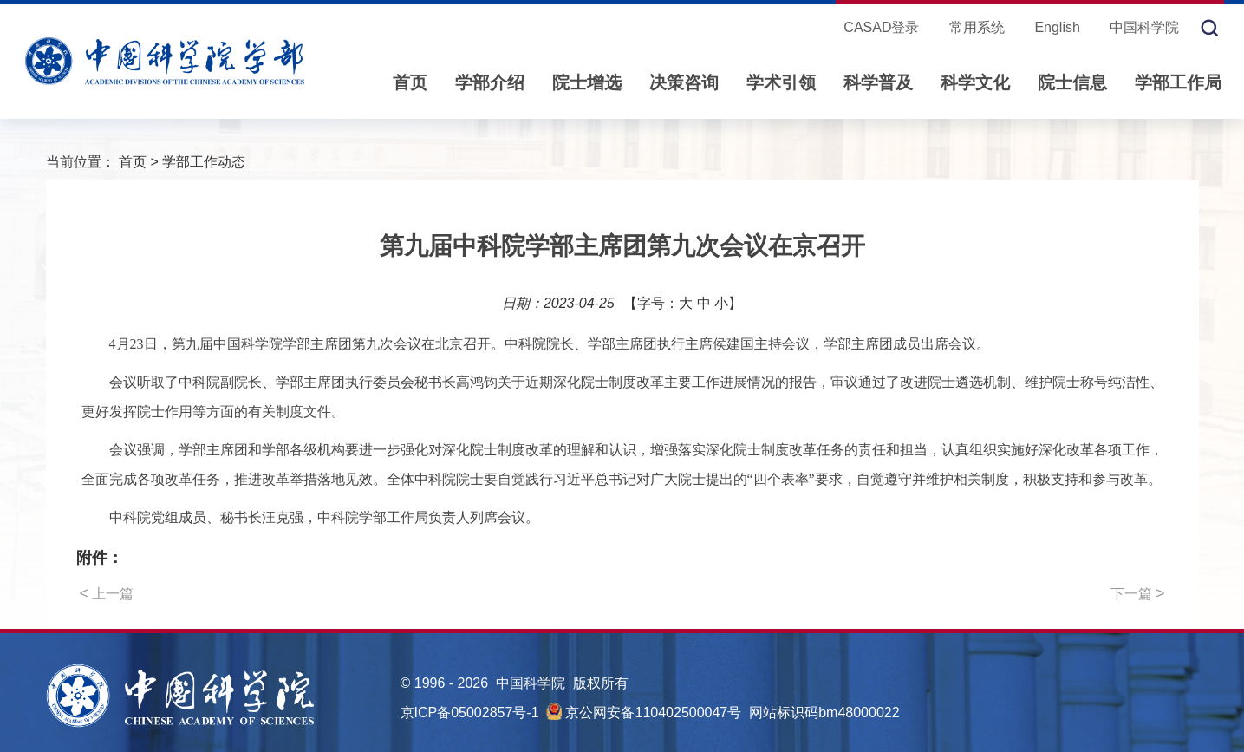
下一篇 (1137, 593)
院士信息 (1072, 82)
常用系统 (977, 27)
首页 (410, 82)
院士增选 (587, 82)
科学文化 (975, 82)
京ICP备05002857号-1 (470, 712)
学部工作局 (1178, 82)
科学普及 (878, 82)
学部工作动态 (203, 161)
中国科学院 (1144, 27)
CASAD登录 (881, 27)
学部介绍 (489, 82)
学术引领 (781, 82)
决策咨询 (684, 82)
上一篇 (107, 593)
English (1056, 27)
